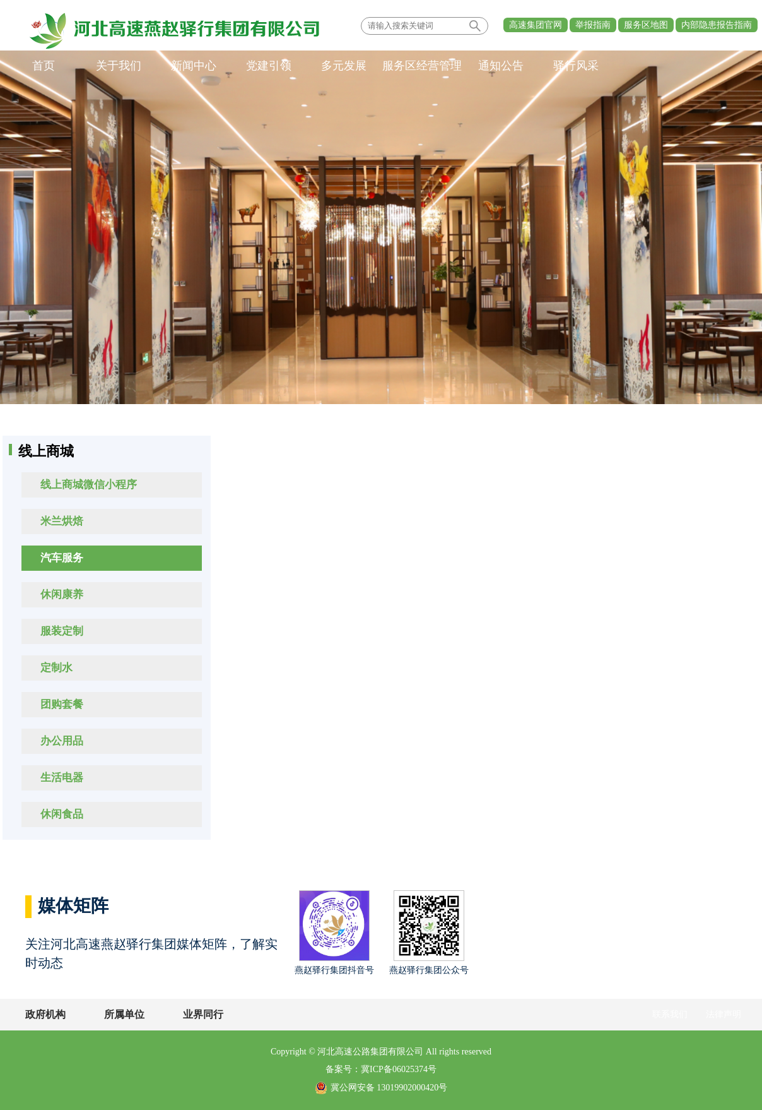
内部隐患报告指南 (716, 25)
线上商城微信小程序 (88, 485)
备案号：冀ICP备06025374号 (381, 1069)
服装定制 (61, 631)
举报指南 (593, 25)
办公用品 (61, 741)
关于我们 (118, 65)
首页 (43, 65)
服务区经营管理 (422, 65)
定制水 (56, 668)
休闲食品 (61, 814)
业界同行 (203, 1014)
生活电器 (61, 778)
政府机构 (45, 1014)
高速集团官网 (535, 25)
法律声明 (723, 1014)
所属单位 (124, 1014)
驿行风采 (576, 65)
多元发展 (343, 65)
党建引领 (268, 65)
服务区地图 (646, 25)
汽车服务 (61, 558)
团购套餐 (61, 704)
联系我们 (670, 1014)
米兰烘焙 (61, 521)
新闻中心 (193, 65)
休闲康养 (61, 594)
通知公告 (501, 65)
